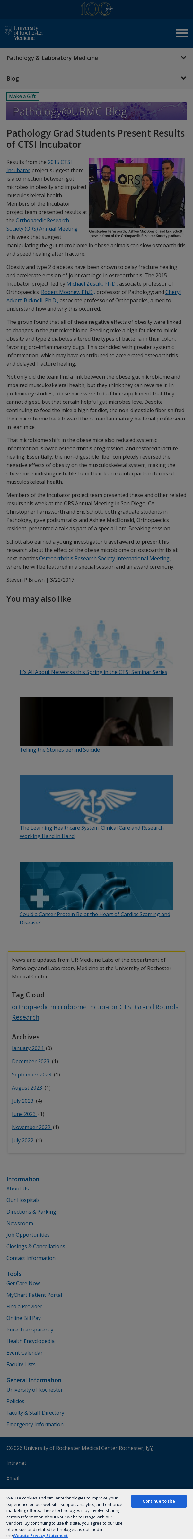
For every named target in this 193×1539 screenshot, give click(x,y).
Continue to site (159, 1501)
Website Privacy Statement (40, 1535)
